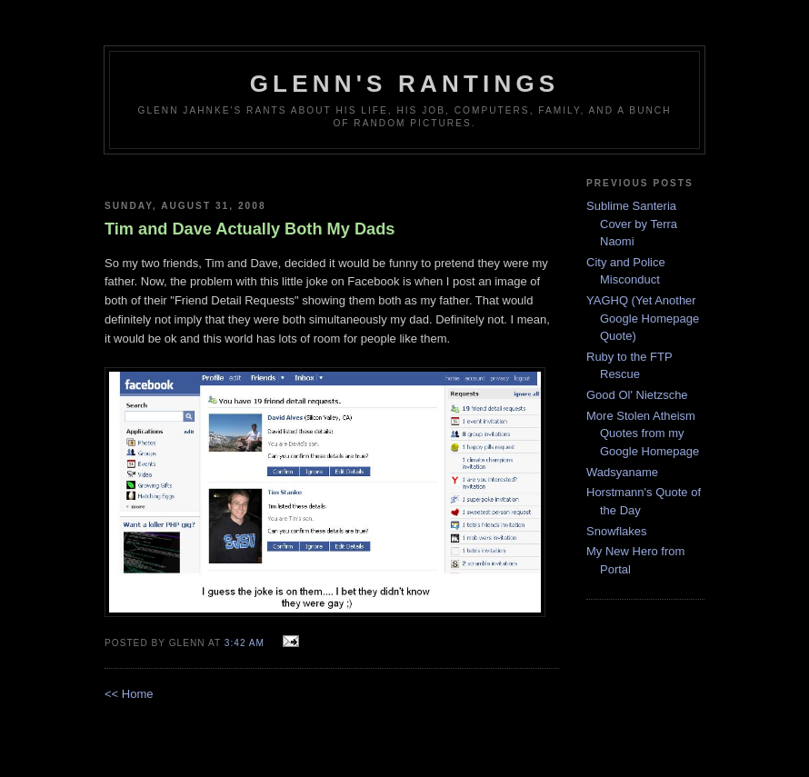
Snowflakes (616, 531)
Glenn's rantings (405, 83)
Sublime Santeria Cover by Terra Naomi (631, 223)
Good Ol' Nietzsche (637, 395)
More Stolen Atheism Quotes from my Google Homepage (642, 433)
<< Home (129, 694)
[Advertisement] (331, 170)
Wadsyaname (622, 472)
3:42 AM (245, 643)
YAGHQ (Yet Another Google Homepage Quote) (642, 318)
